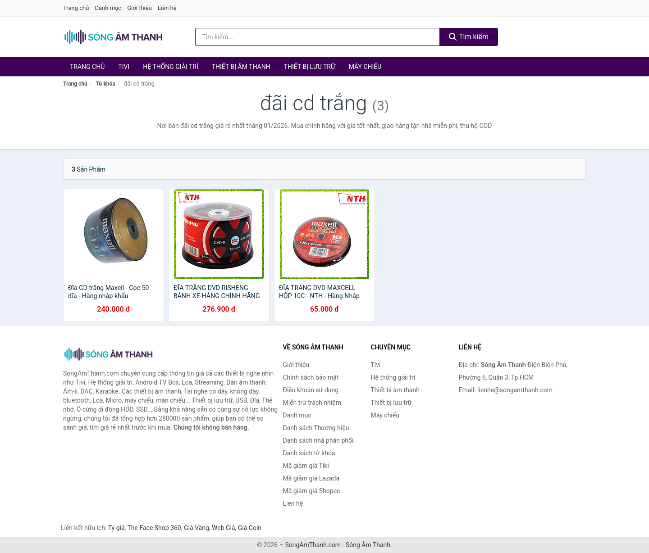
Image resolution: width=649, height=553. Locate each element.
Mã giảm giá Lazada (311, 478)
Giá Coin (249, 527)
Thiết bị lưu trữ (309, 66)
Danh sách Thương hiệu (316, 427)
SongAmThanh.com (313, 544)
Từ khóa (105, 84)
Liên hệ (167, 8)
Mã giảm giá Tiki (306, 465)
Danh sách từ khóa (309, 453)
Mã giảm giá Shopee (311, 490)
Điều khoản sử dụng (311, 390)
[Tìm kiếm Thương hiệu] (317, 37)
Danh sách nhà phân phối (318, 440)
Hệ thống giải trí (170, 66)
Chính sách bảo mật (311, 377)
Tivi (123, 66)
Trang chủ (76, 8)
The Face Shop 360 (154, 527)
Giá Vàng (196, 527)
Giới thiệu (139, 8)
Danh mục (108, 8)
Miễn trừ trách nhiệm (312, 402)
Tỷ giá (116, 527)
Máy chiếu (365, 66)
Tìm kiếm (469, 36)
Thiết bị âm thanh (241, 66)
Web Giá (223, 527)
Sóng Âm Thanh (368, 544)
